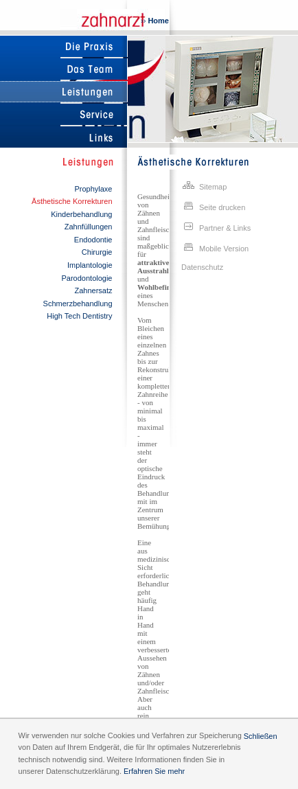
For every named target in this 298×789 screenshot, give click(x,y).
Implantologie (89, 265)
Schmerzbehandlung (78, 303)
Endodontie (93, 240)
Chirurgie (97, 252)
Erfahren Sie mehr (154, 771)
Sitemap (204, 186)
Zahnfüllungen (89, 226)
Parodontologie (86, 278)
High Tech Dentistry (79, 316)
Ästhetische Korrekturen (72, 201)
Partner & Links (216, 227)
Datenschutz (202, 267)
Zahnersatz (93, 290)
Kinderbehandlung (81, 214)
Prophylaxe (93, 189)
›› (155, 20)
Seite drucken (213, 206)
